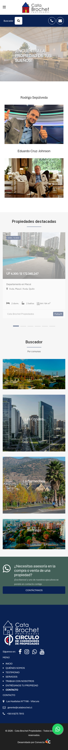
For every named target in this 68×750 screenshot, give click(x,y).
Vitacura (34, 370)
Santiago (34, 530)
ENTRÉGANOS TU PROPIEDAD (22, 685)
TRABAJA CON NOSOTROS (20, 681)
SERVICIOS (11, 676)
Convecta (43, 742)
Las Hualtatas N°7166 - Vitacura (22, 701)
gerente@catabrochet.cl (20, 707)
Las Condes (34, 419)
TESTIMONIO (13, 672)
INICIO (9, 663)
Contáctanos (34, 590)
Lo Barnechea (34, 481)
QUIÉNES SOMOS (15, 668)
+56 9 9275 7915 (15, 713)
